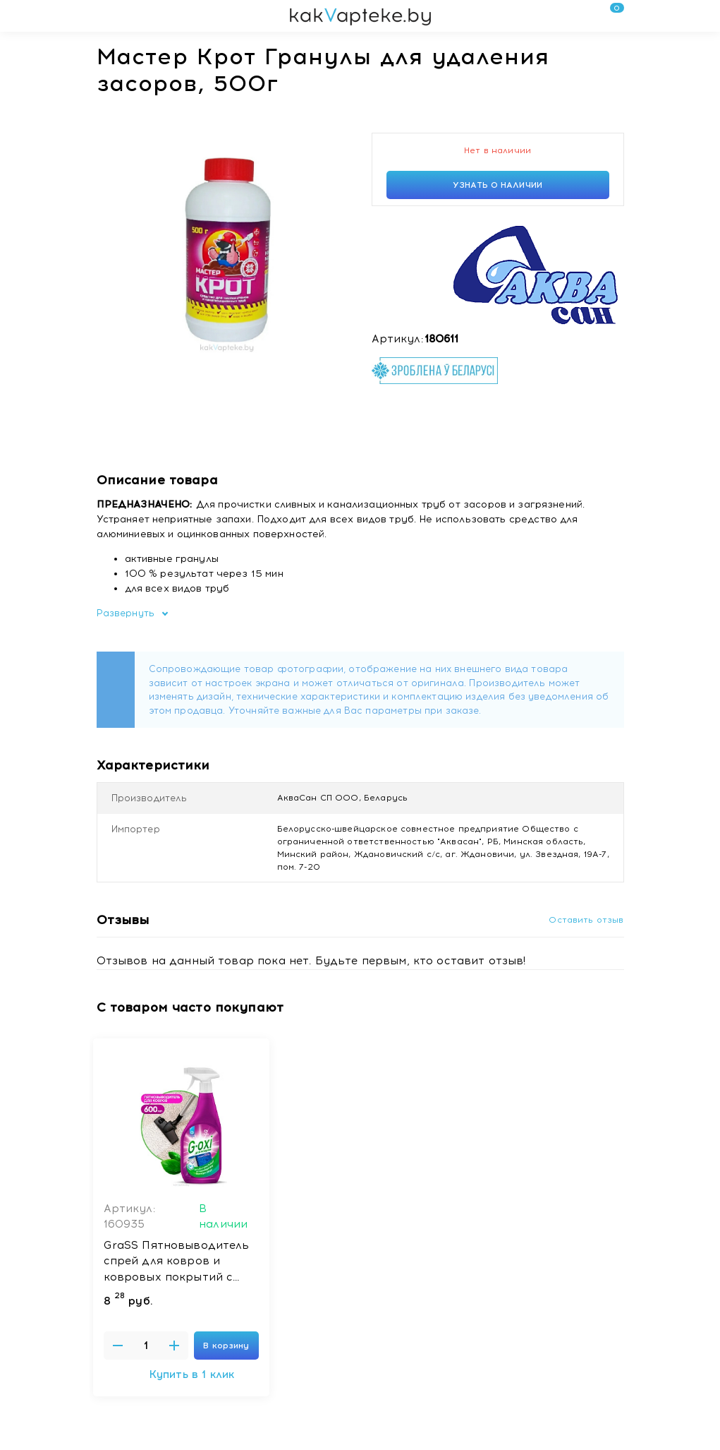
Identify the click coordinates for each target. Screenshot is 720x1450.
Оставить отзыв (586, 920)
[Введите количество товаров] (146, 1345)
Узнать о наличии (497, 185)
